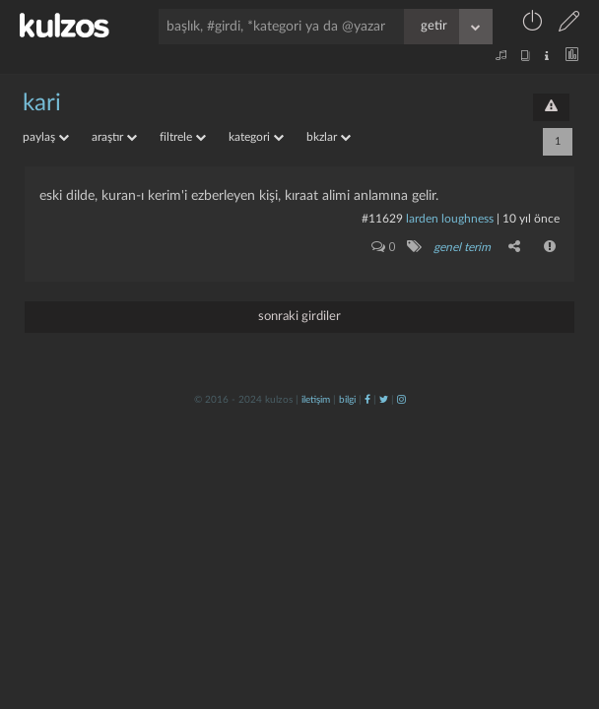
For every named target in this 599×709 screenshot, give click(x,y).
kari (42, 103)
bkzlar (328, 137)
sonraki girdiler (299, 316)
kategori (256, 137)
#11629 (382, 219)
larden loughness (450, 219)
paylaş (46, 137)
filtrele (183, 137)
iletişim (315, 400)
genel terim (462, 247)
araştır (114, 137)
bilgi (347, 400)
